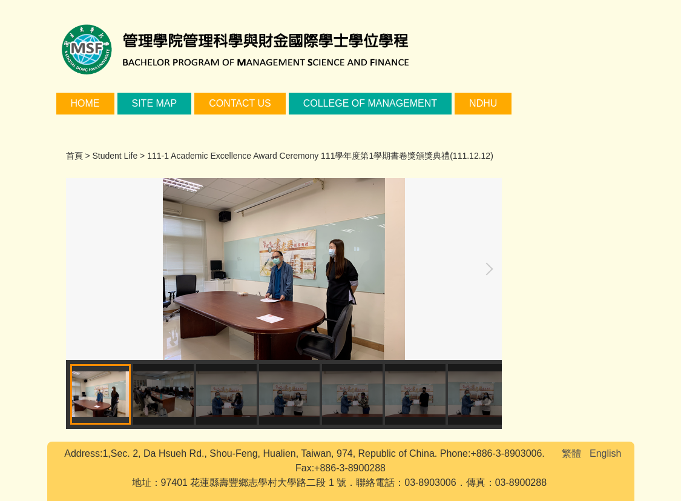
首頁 (74, 156)
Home (85, 103)
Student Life (114, 156)
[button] (487, 269)
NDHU (483, 103)
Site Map (154, 103)
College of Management (370, 103)
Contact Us (240, 103)
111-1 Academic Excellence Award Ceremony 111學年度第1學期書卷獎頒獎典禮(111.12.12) (320, 156)
